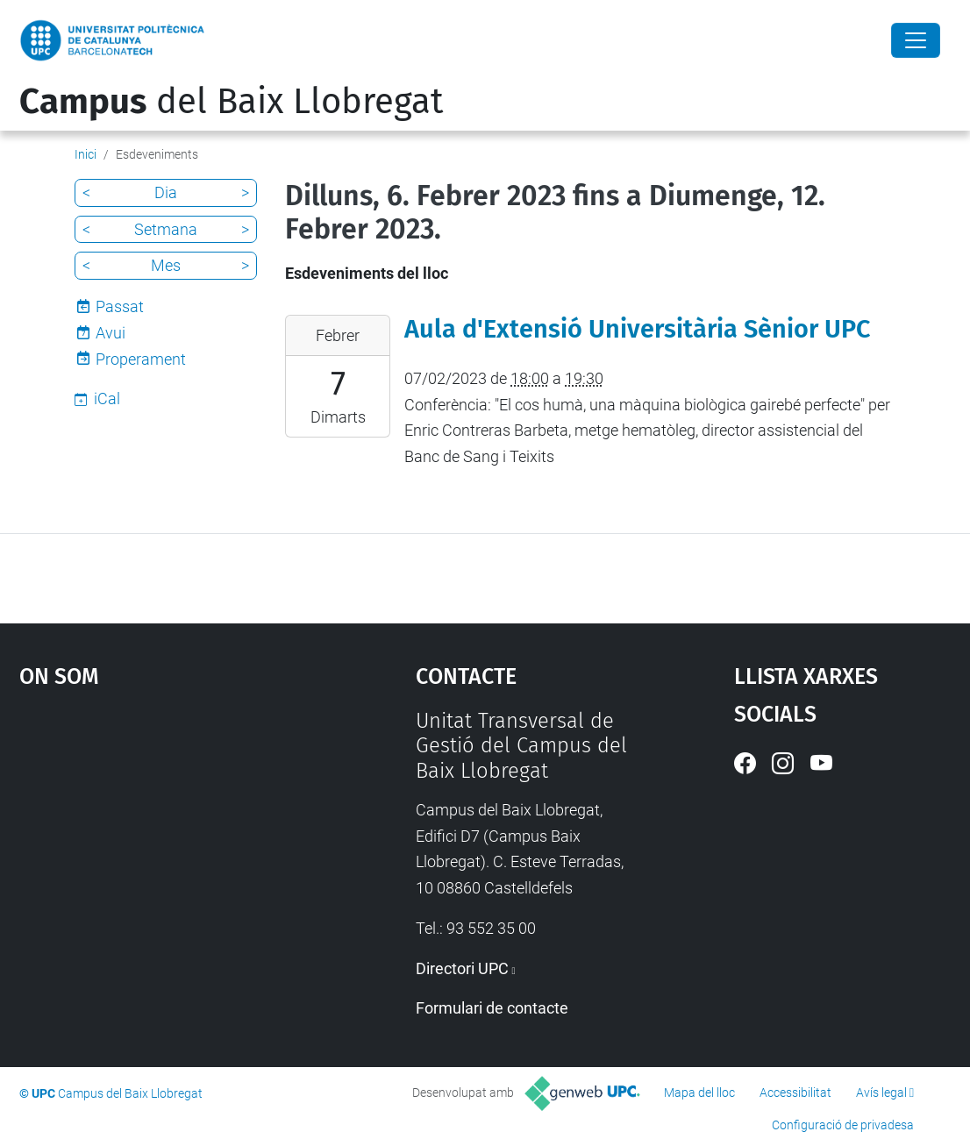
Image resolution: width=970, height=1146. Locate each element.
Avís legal (881, 1092)
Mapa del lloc (699, 1092)
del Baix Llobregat (231, 102)
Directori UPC (462, 968)
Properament (141, 359)
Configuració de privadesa (843, 1125)
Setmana (165, 229)
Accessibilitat (795, 1092)
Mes (166, 265)
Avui (110, 333)
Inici (85, 154)
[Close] (915, 40)
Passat (120, 306)
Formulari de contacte (492, 1008)
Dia (165, 192)
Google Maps (167, 840)
